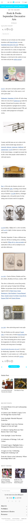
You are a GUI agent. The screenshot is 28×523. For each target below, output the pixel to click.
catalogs (21, 356)
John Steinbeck (12, 293)
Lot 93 (10, 149)
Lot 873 (5, 230)
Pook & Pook (21, 334)
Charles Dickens (15, 298)
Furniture (16, 6)
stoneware (14, 147)
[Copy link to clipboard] (3, 29)
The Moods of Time (19, 390)
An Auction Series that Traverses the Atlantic (6, 391)
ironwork (3, 147)
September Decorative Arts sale (9, 45)
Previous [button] (3, 385)
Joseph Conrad (9, 296)
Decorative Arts (9, 6)
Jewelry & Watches (23, 6)
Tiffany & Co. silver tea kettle (16, 242)
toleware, (9, 147)
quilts (11, 188)
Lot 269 (13, 193)
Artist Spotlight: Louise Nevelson (11, 435)
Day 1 (2, 186)
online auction (17, 59)
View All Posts (14, 366)
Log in (25, 2)
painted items (4, 149)
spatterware (17, 101)
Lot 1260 (3, 327)
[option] (7, 385)
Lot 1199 (3, 276)
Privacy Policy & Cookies (6, 518)
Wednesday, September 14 (8, 98)
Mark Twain (13, 291)
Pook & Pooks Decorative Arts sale (10, 349)
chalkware (21, 147)
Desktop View (23, 518)
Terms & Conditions (15, 518)
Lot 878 (3, 227)
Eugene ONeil (5, 298)
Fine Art (3, 6)
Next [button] (24, 385)
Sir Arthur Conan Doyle (19, 296)
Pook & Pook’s (14, 42)
